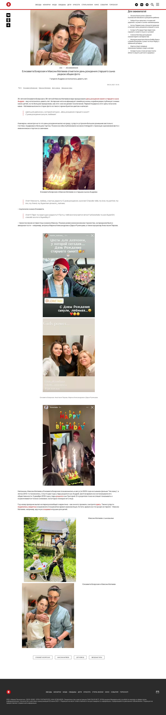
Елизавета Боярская (30, 88)
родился (59, 496)
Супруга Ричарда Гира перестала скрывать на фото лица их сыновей (141, 31)
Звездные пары (66, 88)
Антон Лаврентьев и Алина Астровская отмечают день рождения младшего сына (143, 26)
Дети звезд (56, 88)
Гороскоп (113, 5)
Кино (96, 5)
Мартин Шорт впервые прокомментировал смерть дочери (141, 47)
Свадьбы (62, 5)
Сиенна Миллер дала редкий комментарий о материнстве (139, 36)
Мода (54, 5)
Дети (69, 5)
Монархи (47, 5)
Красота (76, 5)
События (104, 5)
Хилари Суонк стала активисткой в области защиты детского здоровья (142, 52)
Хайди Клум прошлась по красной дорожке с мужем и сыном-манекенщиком (143, 21)
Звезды (38, 5)
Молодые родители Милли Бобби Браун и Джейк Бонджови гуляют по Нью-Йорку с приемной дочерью (144, 41)
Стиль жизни (87, 5)
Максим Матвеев (45, 88)
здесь (98, 504)
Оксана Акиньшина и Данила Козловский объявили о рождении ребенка (143, 17)
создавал (47, 509)
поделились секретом (27, 507)
